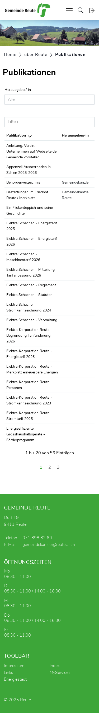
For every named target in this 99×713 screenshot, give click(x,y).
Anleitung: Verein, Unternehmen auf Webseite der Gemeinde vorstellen (32, 151)
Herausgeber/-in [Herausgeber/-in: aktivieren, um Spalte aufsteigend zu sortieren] (75, 135)
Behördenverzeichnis (23, 182)
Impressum (14, 666)
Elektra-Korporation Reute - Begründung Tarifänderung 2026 (29, 335)
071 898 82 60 (37, 538)
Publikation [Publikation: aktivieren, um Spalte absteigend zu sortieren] (16, 135)
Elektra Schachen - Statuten (29, 295)
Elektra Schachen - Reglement (31, 285)
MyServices (60, 672)
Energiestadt (15, 679)
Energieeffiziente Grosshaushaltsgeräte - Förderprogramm (25, 434)
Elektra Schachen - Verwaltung (31, 320)
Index (55, 666)
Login (91, 10)
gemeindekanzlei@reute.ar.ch (48, 545)
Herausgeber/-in (17, 90)
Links (8, 672)
